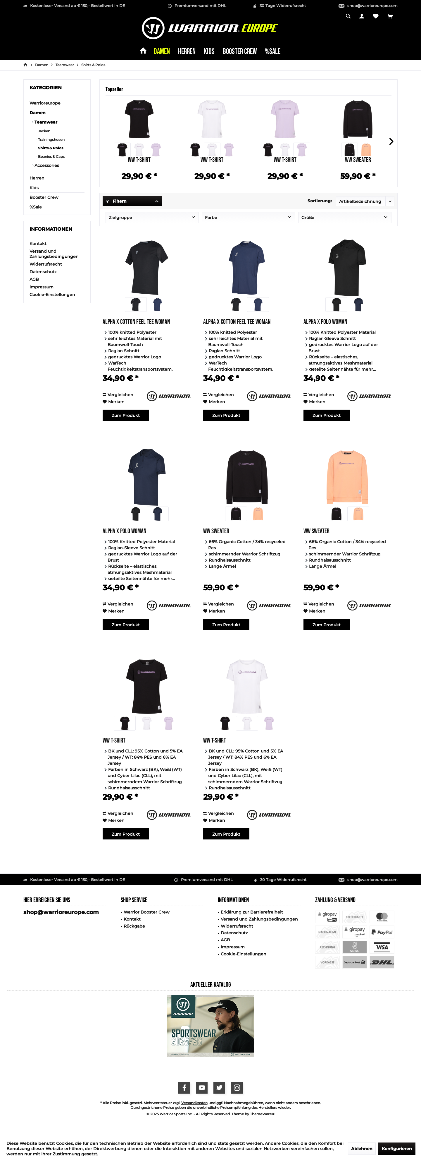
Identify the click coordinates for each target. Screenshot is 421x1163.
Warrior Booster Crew (147, 912)
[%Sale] (272, 52)
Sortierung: (320, 200)
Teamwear (45, 122)
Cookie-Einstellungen (52, 294)
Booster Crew (44, 197)
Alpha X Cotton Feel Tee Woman (136, 322)
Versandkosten (194, 1103)
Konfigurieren (397, 1148)
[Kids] (209, 52)
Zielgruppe (120, 217)
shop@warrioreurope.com (372, 5)
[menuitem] (390, 16)
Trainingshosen (51, 139)
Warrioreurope (45, 103)
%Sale (36, 207)
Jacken (43, 131)
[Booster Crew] (240, 52)
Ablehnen (361, 1148)
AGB (34, 279)
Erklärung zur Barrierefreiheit (252, 912)
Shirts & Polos (50, 148)
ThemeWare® (262, 1114)
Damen (38, 112)
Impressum (42, 287)
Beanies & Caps (51, 156)
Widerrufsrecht (46, 264)
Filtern (116, 201)
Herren (37, 178)
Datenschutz (43, 271)
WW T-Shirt (139, 160)
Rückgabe (134, 926)
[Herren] (187, 52)
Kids (34, 187)
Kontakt (38, 243)
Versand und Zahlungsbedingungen (54, 254)
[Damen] (162, 52)
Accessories (46, 165)
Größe (307, 217)
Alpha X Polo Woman (325, 322)
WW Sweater (358, 160)
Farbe (211, 217)
